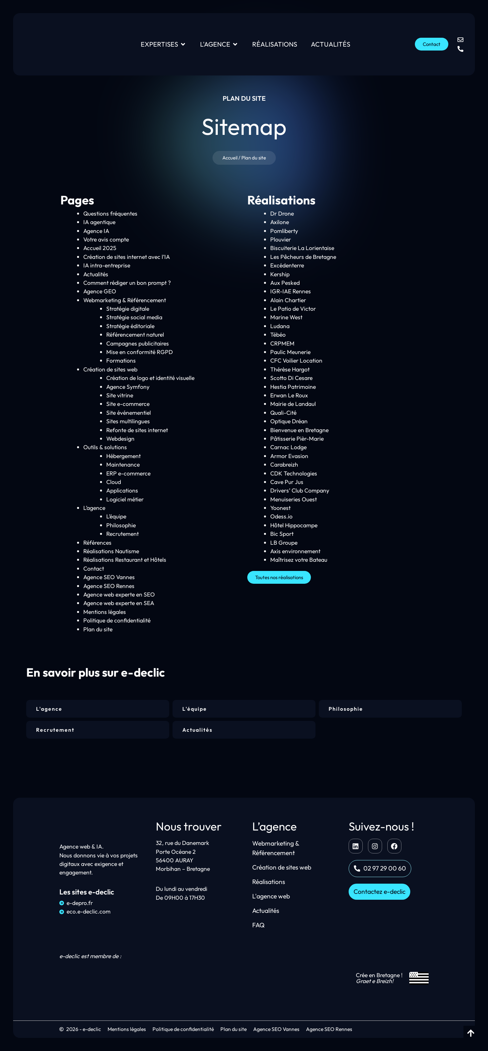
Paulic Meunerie (290, 352)
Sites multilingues (128, 421)
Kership (280, 274)
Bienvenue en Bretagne (299, 430)
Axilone (279, 222)
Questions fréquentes (110, 213)
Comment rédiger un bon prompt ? (127, 282)
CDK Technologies (293, 473)
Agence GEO (99, 291)
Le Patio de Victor (293, 308)
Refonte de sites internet (137, 430)
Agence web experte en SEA (118, 603)
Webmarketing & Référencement (124, 300)
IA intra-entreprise (106, 265)
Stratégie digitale (127, 308)
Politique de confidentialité (117, 620)
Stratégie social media (134, 317)
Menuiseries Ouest (293, 499)
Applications (122, 490)
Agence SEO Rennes (108, 586)
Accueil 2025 (99, 248)
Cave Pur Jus (286, 482)
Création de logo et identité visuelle (150, 378)
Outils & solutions (105, 447)
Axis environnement (295, 551)
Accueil (229, 158)
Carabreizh (284, 464)
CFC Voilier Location (296, 361)
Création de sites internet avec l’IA (126, 257)
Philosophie (121, 525)
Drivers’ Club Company (299, 490)
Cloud (113, 482)
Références (97, 542)
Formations (121, 361)
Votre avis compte (106, 239)
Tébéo (278, 334)
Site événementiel (128, 412)
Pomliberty (284, 231)
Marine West (286, 317)
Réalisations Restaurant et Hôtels (124, 560)
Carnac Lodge (288, 447)
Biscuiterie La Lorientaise (302, 248)
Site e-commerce (128, 404)
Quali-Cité (283, 412)
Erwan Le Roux (289, 395)
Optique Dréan (289, 421)
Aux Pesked (285, 282)
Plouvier (280, 239)
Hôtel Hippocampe (293, 525)
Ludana (280, 326)
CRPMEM (282, 343)
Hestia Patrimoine (293, 386)
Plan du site (97, 629)
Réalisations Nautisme (111, 551)
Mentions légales (104, 612)
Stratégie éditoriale (130, 326)
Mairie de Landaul (293, 404)
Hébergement (123, 456)
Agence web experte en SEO (119, 594)
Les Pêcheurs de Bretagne (303, 257)
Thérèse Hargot (290, 369)
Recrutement (122, 533)
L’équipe (116, 516)
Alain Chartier (288, 300)
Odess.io (281, 516)
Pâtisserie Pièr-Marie (297, 438)
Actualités (95, 274)
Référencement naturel (135, 334)
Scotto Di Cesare (291, 378)
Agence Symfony (128, 386)
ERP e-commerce (128, 473)
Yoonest (280, 508)
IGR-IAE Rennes (290, 291)
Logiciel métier (125, 499)
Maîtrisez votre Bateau (298, 560)
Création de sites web (110, 369)
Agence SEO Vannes (109, 577)
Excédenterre (287, 265)
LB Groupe (283, 542)
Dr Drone (282, 213)
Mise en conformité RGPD (139, 352)
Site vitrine (119, 395)
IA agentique (99, 222)
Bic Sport (282, 533)
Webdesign (120, 438)
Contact (93, 568)
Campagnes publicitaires (137, 343)
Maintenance (123, 464)
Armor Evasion (289, 456)
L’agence (94, 508)
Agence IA (96, 231)
